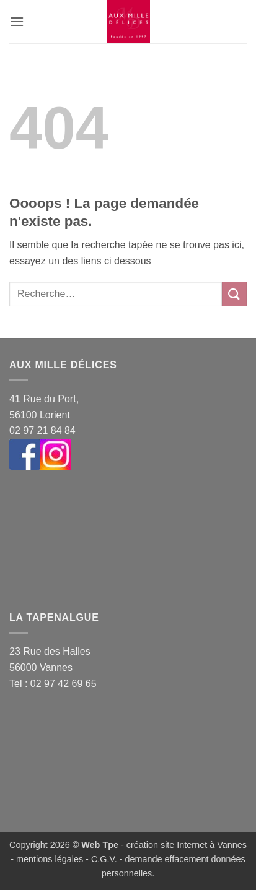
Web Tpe (99, 845)
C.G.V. (104, 859)
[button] (16, 21)
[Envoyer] (234, 294)
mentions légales (49, 859)
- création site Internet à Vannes (182, 845)
